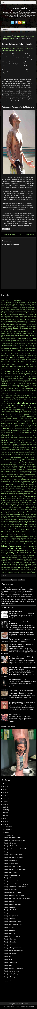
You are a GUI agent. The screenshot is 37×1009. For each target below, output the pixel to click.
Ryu (32, 524)
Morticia (32, 481)
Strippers (7, 540)
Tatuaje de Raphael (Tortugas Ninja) (14, 895)
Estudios (32, 395)
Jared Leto (14, 440)
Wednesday (29, 569)
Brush (11, 333)
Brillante (34, 331)
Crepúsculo (6, 363)
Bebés (7, 324)
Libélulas (3, 456)
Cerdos (11, 345)
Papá (13, 496)
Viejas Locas (10, 567)
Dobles (3, 380)
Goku (11, 416)
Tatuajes (32, 36)
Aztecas (21, 319)
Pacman (9, 495)
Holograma (21, 427)
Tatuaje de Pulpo (9, 901)
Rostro (26, 524)
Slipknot (34, 533)
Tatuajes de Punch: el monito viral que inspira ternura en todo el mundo (22, 668)
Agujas (34, 302)
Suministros (30, 540)
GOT (23, 416)
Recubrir (34, 518)
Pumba (22, 514)
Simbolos (33, 531)
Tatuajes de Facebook (29, 548)
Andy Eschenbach (27, 309)
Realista (29, 518)
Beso (2, 326)
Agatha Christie (22, 302)
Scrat (6, 529)
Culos (28, 366)
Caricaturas (13, 340)
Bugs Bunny (18, 333)
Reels (9, 519)
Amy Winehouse (26, 307)
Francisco (3, 407)
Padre (13, 495)
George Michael (18, 414)
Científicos (15, 352)
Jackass (23, 439)
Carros (9, 342)
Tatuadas (25, 546)
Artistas (16, 316)
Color (10, 357)
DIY (25, 378)
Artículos (11, 316)
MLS (27, 479)
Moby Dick (30, 479)
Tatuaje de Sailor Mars (10, 878)
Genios (8, 414)
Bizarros (28, 326)
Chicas (17, 348)
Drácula (27, 380)
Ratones (24, 516)
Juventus (31, 446)
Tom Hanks (20, 557)
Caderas (22, 335)
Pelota (4, 502)
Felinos (11, 399)
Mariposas (7, 471)
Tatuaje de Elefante (9, 933)
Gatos (21, 413)
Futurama (7, 411)
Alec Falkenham (32, 304)
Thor (21, 555)
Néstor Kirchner (32, 486)
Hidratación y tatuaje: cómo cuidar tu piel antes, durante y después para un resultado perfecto (21, 634)
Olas (35, 491)
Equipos (3, 392)
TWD (24, 560)
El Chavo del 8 (16, 383)
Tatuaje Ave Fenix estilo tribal (12, 860)
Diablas (7, 375)
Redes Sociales (4, 519)
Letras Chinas (27, 454)
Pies (18, 506)
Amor (21, 307)
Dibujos (21, 375)
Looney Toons (5, 459)
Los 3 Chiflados (12, 459)
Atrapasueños (4, 318)
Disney (14, 378)
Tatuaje (27, 36)
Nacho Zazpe (17, 484)
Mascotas (26, 473)
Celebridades (33, 343)
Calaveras (28, 335)
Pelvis (12, 502)
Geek (34, 413)
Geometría (12, 414)
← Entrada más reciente (8, 234)
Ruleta (29, 524)
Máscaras (10, 473)
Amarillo (13, 307)
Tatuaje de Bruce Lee (10, 843)
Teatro (34, 550)
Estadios (34, 394)
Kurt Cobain (33, 447)
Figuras (8, 401)
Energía (18, 390)
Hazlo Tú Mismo (28, 421)
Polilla (18, 511)
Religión (17, 519)
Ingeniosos (33, 432)
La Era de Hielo (21, 449)
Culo (25, 366)
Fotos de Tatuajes (19, 8)
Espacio (29, 392)
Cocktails (3, 355)
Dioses (21, 376)
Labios (34, 451)
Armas (20, 314)
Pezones (31, 504)
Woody (30, 571)
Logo (29, 457)
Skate (21, 533)
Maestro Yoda (16, 464)
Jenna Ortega (4, 442)
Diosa (18, 376)
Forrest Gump (12, 403)
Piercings (9, 506)
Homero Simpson (19, 428)
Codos (9, 355)
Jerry (8, 442)
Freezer (9, 409)
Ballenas (10, 321)
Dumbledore (14, 381)
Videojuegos (28, 566)
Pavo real (8, 500)
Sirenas (11, 533)
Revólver (3, 521)
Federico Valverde (5, 399)
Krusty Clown (26, 447)
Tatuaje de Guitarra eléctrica (12, 875)
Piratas (27, 507)
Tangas (2, 543)
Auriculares (11, 318)
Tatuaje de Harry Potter (10, 872)
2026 (33, 299)
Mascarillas (15, 473)
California (34, 335)
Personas (11, 504)
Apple (17, 312)
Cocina (34, 353)
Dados (15, 368)
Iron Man (32, 437)
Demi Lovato (27, 369)
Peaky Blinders (18, 500)
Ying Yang (16, 572)
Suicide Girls (16, 540)
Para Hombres (29, 497)
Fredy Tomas (4, 409)
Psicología (12, 514)
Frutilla (26, 409)
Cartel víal (17, 342)
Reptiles (29, 519)
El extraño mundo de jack (12, 385)
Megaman (30, 474)
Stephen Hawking (25, 536)
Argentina (3, 314)
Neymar (7, 488)
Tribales (3, 561)
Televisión (16, 552)
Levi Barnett (33, 454)
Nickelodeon (12, 488)
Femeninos (17, 399)
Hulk (12, 430)
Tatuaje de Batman (9, 919)
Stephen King (33, 536)
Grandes (30, 416)
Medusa (26, 474)
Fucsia (30, 409)
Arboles (26, 312)
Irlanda (22, 437)
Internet (12, 437)
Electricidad (16, 388)
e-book (22, 381)
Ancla (21, 309)
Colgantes (24, 355)
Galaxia (12, 411)
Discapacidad (26, 376)
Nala (27, 484)
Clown (23, 353)
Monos (12, 481)
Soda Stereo (9, 534)
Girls (35, 414)
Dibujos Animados (30, 375)
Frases (14, 407)
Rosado (14, 524)
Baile (7, 321)
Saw (35, 528)
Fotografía (3, 405)
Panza (8, 496)
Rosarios (18, 524)
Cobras (27, 353)
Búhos (23, 333)
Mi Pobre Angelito (31, 476)
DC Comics (33, 368)
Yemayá (12, 572)
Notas (19, 489)
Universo (16, 562)
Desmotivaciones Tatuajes (28, 371)
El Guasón (22, 385)
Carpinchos (33, 340)
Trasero (26, 559)
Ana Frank (33, 307)
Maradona (26, 467)
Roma (2, 524)
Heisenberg (3, 423)
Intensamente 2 (25, 435)
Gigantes (26, 415)
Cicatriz (34, 350)
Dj (26, 378)
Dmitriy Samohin (32, 378)
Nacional (23, 484)
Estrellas (27, 395)
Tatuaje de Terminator (10, 889)
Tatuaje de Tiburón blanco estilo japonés (15, 840)
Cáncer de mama (32, 337)
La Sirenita (19, 451)
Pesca (18, 504)
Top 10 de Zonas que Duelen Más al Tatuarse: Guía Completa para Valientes (22, 703)
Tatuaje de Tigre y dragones (12, 936)
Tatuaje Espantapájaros (10, 962)
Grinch (2, 418)
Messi (6, 476)
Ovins (32, 493)
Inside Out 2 (26, 434)
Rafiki (5, 516)
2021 (4, 798)
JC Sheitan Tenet (25, 440)
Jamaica (27, 439)
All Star (8, 307)
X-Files (4, 572)
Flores (34, 401)
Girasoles (31, 414)
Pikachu (22, 506)
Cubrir (23, 364)
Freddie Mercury (23, 407)
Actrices (9, 302)
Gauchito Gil (30, 413)
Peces (24, 500)
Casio (5, 343)
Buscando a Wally (29, 333)
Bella (21, 324)
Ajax (2, 304)
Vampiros (18, 564)
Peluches (8, 502)
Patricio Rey (30, 498)
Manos (34, 466)
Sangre (15, 528)
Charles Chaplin (29, 345)
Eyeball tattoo (15, 397)
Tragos (21, 559)
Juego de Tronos (9, 446)
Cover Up (19, 361)
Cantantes (9, 35)
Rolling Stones (32, 523)
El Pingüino (15, 387)
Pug (16, 514)
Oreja (20, 493)
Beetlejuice (17, 324)
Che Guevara (8, 347)
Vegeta (34, 564)
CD (26, 343)
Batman (3, 324)
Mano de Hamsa (27, 466)
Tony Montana (26, 557)
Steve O (7, 538)
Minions (11, 479)
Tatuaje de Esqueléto (10, 942)
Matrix (8, 474)
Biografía (23, 326)
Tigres (31, 556)
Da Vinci (10, 368)
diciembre (7, 826)
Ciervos (20, 352)
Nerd (27, 486)
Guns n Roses (24, 418)
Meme (34, 474)
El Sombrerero (10, 388)
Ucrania (34, 560)
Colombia (6, 357)
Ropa (10, 524)
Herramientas (4, 425)
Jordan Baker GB (23, 444)
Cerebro (15, 345)
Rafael (2, 516)
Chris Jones (25, 350)
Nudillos (3, 491)
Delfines (20, 369)
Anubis (9, 312)
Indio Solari (14, 432)
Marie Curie (11, 469)
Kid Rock (7, 447)
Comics (22, 358)
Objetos (14, 491)
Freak (18, 407)
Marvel (5, 473)
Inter (31, 435)
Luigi (6, 462)
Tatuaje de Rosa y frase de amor (13, 948)
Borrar (2, 331)
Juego (2, 446)
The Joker (6, 555)
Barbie (34, 321)
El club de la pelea (24, 383)
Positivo (8, 512)
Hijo (12, 425)
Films (11, 401)
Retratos (33, 519)
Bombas (22, 330)
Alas (14, 304)
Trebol (34, 559)
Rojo (27, 523)
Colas (20, 355)
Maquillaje (10, 467)
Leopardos (17, 454)
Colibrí (27, 355)
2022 (24, 299)
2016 (16, 299)
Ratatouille (19, 516)
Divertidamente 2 (20, 378)
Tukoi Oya (16, 560)
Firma (19, 401)
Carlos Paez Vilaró (21, 340)
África (17, 302)
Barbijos (3, 323)
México (24, 476)
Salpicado (12, 526)
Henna (18, 423)
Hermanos (33, 423)
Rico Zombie (14, 521)
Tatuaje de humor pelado (11, 977)
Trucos (12, 560)
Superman (17, 541)
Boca (12, 330)
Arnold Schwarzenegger (27, 314)
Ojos (32, 491)
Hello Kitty (14, 423)
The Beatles (31, 554)
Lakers (11, 452)
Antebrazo (26, 311)
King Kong (11, 447)
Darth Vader (20, 368)
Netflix (2, 488)
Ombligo (9, 493)
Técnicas (3, 552)
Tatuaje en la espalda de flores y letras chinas (17, 898)
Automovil (22, 318)
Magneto (30, 464)
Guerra (8, 418)
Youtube (20, 572)
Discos (30, 376)
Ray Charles (29, 516)
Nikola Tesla (32, 488)
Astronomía (30, 316)
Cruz (12, 364)
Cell (6, 345)
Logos (32, 457)
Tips (9, 557)
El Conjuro (32, 383)
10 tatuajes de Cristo (15, 714)
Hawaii (21, 421)
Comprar (31, 357)
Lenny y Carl (4, 454)
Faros (35, 397)
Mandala (11, 466)
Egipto (9, 383)
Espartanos (22, 394)
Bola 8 (18, 330)
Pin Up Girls (27, 506)
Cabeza (17, 335)
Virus (6, 569)
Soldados (18, 534)
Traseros (30, 559)
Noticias (24, 489)
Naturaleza (17, 486)
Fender (29, 399)
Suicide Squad (23, 540)
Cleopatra (19, 353)
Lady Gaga (7, 452)
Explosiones (8, 397)
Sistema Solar (16, 533)
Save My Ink (30, 528)
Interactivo (7, 437)
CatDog (19, 343)
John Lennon (8, 444)
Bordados (34, 330)
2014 (11, 299)
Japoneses (4, 441)
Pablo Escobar (4, 495)
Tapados (17, 543)
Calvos (2, 337)
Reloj (21, 519)
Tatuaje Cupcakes (9, 927)
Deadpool (3, 369)
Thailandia (19, 554)
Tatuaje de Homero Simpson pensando (15, 869)
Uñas (21, 562)
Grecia (34, 416)
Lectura (20, 452)
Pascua (24, 498)
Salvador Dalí (21, 526)
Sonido (25, 534)
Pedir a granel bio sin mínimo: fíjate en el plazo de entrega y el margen (21, 691)
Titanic (12, 557)
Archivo (21, 580)
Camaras (7, 337)
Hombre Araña (28, 427)
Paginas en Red (11, 1006)
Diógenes (13, 376)
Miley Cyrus (30, 478)
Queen (31, 514)
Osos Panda (27, 493)
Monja (8, 481)
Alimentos (3, 307)
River (34, 521)
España (17, 394)
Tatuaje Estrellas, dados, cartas (12, 974)
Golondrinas (15, 416)
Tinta (2, 557)
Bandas (22, 321)
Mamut (6, 466)
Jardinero (9, 440)
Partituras (19, 498)
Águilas (31, 302)
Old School (4, 493)
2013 (8, 299)
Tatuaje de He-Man (9, 930)
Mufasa (10, 483)
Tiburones (26, 555)
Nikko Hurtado (25, 488)
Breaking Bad (28, 331)
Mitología (23, 479)
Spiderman (4, 536)
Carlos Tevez (28, 340)
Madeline (27, 462)
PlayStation (3, 511)
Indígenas (8, 432)
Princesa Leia (33, 512)
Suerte (11, 540)
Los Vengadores (29, 461)
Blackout (3, 328)
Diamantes (16, 375)
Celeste (3, 345)
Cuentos (31, 364)
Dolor (6, 380)
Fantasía (31, 397)
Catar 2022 (14, 343)
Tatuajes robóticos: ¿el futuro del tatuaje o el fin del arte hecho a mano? (22, 657)
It (35, 437)
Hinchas (16, 425)
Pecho (28, 500)
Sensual (27, 529)
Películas (33, 500)
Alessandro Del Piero (6, 305)
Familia (26, 397)
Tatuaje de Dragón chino (11, 910)
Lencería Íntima (32, 452)
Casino (2, 343)
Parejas (14, 498)
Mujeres (24, 483)
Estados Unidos (5, 395)
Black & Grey (33, 326)
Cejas (29, 343)
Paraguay (9, 498)
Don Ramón (11, 380)
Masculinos (33, 473)
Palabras (30, 495)
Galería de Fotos (21, 411)
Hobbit (7, 427)
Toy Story (17, 559)
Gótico (25, 416)
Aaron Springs (10, 300)
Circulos (34, 352)
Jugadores (16, 446)
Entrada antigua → (30, 234)
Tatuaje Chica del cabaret (11, 863)
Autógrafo (17, 318)
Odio (29, 491)
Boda (15, 330)
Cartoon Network (25, 342)
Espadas (34, 392)
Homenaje (12, 428)
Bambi (14, 321)
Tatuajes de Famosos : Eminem (12, 892)
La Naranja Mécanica (11, 451)
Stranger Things (28, 538)
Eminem (7, 390)
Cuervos (16, 366)
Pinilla (2, 507)
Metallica (15, 476)
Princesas (3, 514)
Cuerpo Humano (10, 366)
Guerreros (13, 418)
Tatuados (3, 548)
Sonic (22, 534)
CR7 (23, 361)
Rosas (22, 524)
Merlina (3, 476)
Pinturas (16, 507)
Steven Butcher (13, 538)
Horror (26, 429)
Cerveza (23, 345)
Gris (5, 418)
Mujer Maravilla (17, 483)
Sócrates (3, 534)
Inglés (8, 434)
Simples (7, 533)
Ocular (21, 491)
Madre (31, 462)
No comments (19, 50)
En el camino (12, 390)
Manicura (20, 466)
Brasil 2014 (18, 331)
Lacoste (2, 452)
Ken (35, 446)
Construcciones (18, 359)
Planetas (22, 509)
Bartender (23, 323)
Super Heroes (10, 541)
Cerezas (19, 345)
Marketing (26, 471)
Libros (12, 456)
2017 (19, 299)
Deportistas (10, 371)
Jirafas (25, 442)
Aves (6, 319)
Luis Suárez (10, 462)
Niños (7, 489)
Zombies (29, 572)
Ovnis (35, 493)
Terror (8, 554)
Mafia (26, 464)
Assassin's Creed (23, 316)
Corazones (29, 359)
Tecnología (10, 552)
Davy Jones (27, 368)
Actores (6, 302)
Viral (35, 567)
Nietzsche (18, 488)
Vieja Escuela (4, 567)
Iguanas (27, 430)
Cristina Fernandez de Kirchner (29, 363)
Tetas (11, 554)
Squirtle (9, 536)
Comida (27, 357)
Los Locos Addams (30, 459)
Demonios (33, 369)
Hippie (29, 425)
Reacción (34, 516)
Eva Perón (3, 397)
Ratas (14, 516)
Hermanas (28, 423)
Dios (16, 376)
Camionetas (19, 337)
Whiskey (34, 569)
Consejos (11, 359)
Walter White (24, 569)
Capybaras (8, 340)
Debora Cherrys (9, 369)
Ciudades (3, 353)
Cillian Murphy (25, 352)
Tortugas (3, 559)
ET (35, 395)
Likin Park (17, 456)
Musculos (3, 484)
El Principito (21, 387)
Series (2, 531)
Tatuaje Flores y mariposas (11, 916)
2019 (22, 299)
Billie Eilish (18, 326)
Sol (14, 534)
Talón (35, 541)
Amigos (17, 307)
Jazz (20, 440)
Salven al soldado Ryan (30, 526)
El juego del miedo (30, 385)
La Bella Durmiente (5, 449)
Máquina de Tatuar (18, 467)
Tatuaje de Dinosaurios (10, 954)
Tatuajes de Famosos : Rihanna (12, 881)
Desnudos (3, 373)
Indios (19, 432)
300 (35, 299)
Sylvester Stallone (24, 541)
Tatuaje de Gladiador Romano (12, 837)
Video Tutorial (21, 566)
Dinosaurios (7, 376)
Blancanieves (9, 328)
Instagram (33, 434)
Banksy (31, 321)
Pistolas (7, 509)
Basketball (28, 323)
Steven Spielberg (21, 538)
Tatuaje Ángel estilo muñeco (12, 971)
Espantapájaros (10, 394)
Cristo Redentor (7, 364)
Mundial (29, 483)
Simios (2, 533)
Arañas (21, 312)
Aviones (9, 319)
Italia (2, 439)
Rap (12, 516)
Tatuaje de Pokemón (10, 939)
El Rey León (28, 387)
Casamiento (33, 342)
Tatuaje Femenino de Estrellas (12, 904)
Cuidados (20, 366)
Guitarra (18, 418)
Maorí (2, 467)
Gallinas (29, 411)
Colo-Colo (31, 355)
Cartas (13, 342)
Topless (31, 557)
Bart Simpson (17, 323)
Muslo (12, 485)
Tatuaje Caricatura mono (11, 913)
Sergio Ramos (33, 529)
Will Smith (7, 571)
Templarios (26, 552)
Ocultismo (26, 491)
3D (2, 301)
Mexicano (20, 476)
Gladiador (3, 416)
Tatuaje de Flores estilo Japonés (13, 921)
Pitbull (11, 509)
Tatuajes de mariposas (15, 611)
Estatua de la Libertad (15, 395)
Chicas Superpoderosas (26, 348)
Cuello (27, 364)
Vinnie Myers (24, 567)
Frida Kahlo (18, 409)
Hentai (23, 423)
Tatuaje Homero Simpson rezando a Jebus (16, 855)
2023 (27, 299)
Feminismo (25, 399)
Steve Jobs (3, 538)
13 (3, 299)
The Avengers (25, 554)
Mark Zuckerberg (20, 471)
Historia (34, 425)
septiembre (8, 835)
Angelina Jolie (4, 311)
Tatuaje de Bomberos (10, 907)
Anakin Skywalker (5, 309)
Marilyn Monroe (24, 469)
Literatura (12, 457)
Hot (29, 429)
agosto (6, 981)
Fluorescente (4, 403)
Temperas (22, 552)
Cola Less (16, 355)
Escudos (24, 392)
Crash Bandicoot (32, 361)
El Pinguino (9, 387)
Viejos (14, 567)
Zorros (33, 572)
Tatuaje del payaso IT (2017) (17, 679)
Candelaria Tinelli (5, 338)
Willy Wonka (12, 571)
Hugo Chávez (8, 430)
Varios (29, 564)
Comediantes (17, 357)
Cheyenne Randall (28, 347)
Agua (28, 302)
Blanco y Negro (18, 328)
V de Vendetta (32, 562)
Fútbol (3, 411)
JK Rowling (29, 442)
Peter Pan (22, 504)
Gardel (13, 413)
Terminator (3, 554)
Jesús (16, 442)
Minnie (15, 479)
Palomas (34, 495)
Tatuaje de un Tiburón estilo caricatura (15, 887)
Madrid (11, 464)
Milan (24, 478)
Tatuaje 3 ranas (8, 852)
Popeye (34, 511)
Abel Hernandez (23, 300)
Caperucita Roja (26, 338)
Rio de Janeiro (25, 521)
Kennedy (3, 447)
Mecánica (22, 474)
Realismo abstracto (12, 518)
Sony (29, 534)
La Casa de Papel (14, 449)
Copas (23, 359)
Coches (30, 353)
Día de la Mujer (22, 373)
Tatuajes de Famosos (8, 38)
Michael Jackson (5, 478)
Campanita (25, 337)
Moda (34, 479)
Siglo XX (17, 531)
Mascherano (21, 473)
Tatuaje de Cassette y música (12, 945)
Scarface (3, 529)
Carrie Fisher (4, 342)
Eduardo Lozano (28, 381)
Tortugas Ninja (10, 559)
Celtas (8, 345)
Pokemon (13, 511)
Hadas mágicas (5, 420)
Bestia (5, 326)
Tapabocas (11, 543)
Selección (10, 529)
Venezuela (3, 566)
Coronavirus (3, 361)
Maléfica (34, 464)
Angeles (34, 309)
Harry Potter (15, 421)
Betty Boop (9, 326)
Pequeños (23, 502)
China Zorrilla (4, 350)
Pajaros (25, 495)
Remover (25, 519)
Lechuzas (15, 452)
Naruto (12, 486)
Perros (34, 502)
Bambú (18, 321)
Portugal (3, 512)
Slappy (30, 533)
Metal (10, 476)
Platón (26, 509)
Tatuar (26, 550)
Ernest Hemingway (10, 392)
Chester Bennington (17, 347)
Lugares (3, 462)
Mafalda (22, 464)
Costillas (14, 361)
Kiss (15, 447)
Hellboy (8, 423)
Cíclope (2, 352)
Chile (34, 348)
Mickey (21, 478)
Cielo (6, 352)
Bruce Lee (3, 333)
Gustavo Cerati (32, 418)
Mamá (2, 466)
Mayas (17, 474)
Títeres (15, 557)
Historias (3, 427)
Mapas (5, 467)
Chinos (15, 350)
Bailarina (3, 321)
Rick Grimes (8, 521)
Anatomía (12, 309)
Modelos (3, 481)
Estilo (22, 395)
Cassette (9, 343)
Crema (2, 363)
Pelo (2, 502)
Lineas (27, 456)
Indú (23, 432)
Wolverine (18, 571)
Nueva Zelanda (9, 491)
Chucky (30, 350)
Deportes (3, 371)
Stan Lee (13, 536)
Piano (34, 504)
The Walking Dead (15, 555)
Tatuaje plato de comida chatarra (13, 951)
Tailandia (31, 541)
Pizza (18, 509)
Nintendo (3, 489)
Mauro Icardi (13, 474)
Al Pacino (6, 304)
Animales (11, 311)
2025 (4, 787)
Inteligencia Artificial (17, 435)
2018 (4, 807)
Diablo (11, 375)
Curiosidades (4, 368)
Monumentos (24, 481)
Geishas (3, 414)
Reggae (13, 519)
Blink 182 (31, 328)
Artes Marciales (5, 316)
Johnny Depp (14, 444)
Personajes (4, 504)
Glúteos (7, 416)
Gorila (20, 416)
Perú (15, 504)
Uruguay (25, 562)
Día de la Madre (14, 373)
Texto (14, 554)
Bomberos (26, 330)
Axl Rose (17, 319)
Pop (30, 511)
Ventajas (12, 566)
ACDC (2, 302)
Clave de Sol (8, 353)
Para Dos (22, 496)
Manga (15, 466)
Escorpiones (18, 392)
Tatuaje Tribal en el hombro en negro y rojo (16, 884)
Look (35, 457)
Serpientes (8, 531)
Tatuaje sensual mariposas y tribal (13, 857)
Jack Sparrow (18, 439)
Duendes (9, 381)
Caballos (8, 335)
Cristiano (11, 363)
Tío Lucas (6, 557)
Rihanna (19, 521)
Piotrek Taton (22, 507)
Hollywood (16, 427)
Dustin (18, 381)
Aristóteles (15, 314)
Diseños (9, 378)
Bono (30, 330)
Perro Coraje (29, 502)
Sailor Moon (6, 526)
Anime (16, 311)
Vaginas (9, 564)
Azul (25, 319)
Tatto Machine (25, 543)
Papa (11, 496)
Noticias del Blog (31, 489)
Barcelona (7, 323)
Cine (31, 352)
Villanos (18, 567)
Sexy (13, 531)
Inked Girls (14, 434)
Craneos (26, 361)
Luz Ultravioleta (20, 462)
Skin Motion (26, 533)
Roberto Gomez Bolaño (6, 523)
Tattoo (14, 36)
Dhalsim (9, 373)
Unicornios (4, 562)
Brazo (23, 332)
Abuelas (34, 300)
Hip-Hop (25, 425)
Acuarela (14, 302)
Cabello (12, 335)
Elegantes (27, 388)
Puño (28, 514)
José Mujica (29, 444)
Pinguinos (34, 506)
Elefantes (22, 388)
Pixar (14, 509)
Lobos (26, 457)
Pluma (8, 511)
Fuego (34, 409)
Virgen (2, 569)
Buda (14, 333)
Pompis (27, 511)
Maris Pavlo (13, 471)
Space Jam (33, 534)
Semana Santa (17, 529)
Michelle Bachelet (14, 478)
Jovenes (34, 444)
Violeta (31, 567)
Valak (13, 564)
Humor (16, 430)
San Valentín (9, 528)
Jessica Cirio (12, 442)
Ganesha (10, 413)
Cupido (34, 366)
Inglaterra (3, 434)
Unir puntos (10, 562)
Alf (12, 305)
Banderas (26, 321)
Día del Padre (29, 373)
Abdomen (17, 301)
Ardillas (34, 312)
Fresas (13, 409)
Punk (26, 514)
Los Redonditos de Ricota (11, 461)
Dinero (2, 376)
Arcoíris (30, 312)
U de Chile (27, 560)
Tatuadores (32, 546)
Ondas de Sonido (15, 493)
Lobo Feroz (21, 457)
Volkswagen (10, 569)
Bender (29, 324)
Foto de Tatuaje (20, 35)
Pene (15, 502)
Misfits (18, 479)
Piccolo (2, 506)
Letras (22, 454)
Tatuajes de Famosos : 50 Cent (12, 866)
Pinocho (6, 507)
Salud (16, 526)
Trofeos (8, 560)
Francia (34, 405)
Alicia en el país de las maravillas (22, 305)
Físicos (22, 401)
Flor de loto (28, 401)
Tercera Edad (33, 552)
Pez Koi (27, 504)
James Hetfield (33, 439)
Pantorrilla (3, 496)
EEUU (5, 383)
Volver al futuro (16, 569)
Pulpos (19, 514)
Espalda (3, 394)
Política (22, 511)
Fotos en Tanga (28, 405)
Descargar (17, 371)
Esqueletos (28, 394)
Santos (25, 528)
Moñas (28, 481)
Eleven (31, 388)
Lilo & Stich (23, 456)
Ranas (8, 516)
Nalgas (31, 485)
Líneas (31, 456)
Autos (27, 318)
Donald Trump (17, 380)
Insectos (20, 434)
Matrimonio (3, 474)
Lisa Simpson (6, 457)
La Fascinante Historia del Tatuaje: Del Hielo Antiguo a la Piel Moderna (22, 645)
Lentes (8, 454)
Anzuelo (14, 312)
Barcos (12, 323)
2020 (4, 801)
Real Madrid (4, 518)
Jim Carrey (21, 442)
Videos (34, 566)
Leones (12, 454)
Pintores (11, 507)
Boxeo (5, 331)
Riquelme (31, 521)
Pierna (14, 506)
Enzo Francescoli (32, 390)
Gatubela (25, 413)
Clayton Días (14, 353)
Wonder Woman (25, 571)
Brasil (13, 331)
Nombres (16, 489)
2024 (30, 299)
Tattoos (18, 546)
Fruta (23, 409)
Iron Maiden (27, 437)
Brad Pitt (9, 331)
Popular (5, 580)
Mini (8, 479)
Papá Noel (17, 496)
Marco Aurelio (4, 469)
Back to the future (31, 319)
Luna (15, 462)
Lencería (27, 452)
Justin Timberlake (7, 36)
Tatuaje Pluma (8, 956)
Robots (14, 523)
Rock (17, 523)
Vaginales (3, 564)
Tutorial (20, 560)
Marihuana (17, 469)
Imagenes (33, 430)
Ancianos (17, 309)
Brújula (7, 333)
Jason (18, 440)
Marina (31, 469)
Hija (9, 425)
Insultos (10, 435)
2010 (5, 299)
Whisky (2, 571)
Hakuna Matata (13, 420)
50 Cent (5, 300)
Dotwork (23, 380)
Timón (34, 555)
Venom (7, 566)
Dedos (16, 369)
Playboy (34, 509)
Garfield (17, 413)
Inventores (17, 437)
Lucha (34, 461)
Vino (28, 567)
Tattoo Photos (20, 36)
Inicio (4, 35)
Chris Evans (20, 350)
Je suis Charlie (33, 440)
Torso (34, 557)
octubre (7, 832)
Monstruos (17, 481)
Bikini (14, 326)
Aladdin (10, 304)
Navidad (23, 486)
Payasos (13, 500)
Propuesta (8, 514)
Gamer (6, 413)
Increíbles (3, 432)
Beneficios (34, 324)
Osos (23, 493)
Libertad (8, 456)
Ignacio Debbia (21, 430)
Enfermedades (24, 390)
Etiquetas (13, 580)
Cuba (15, 364)
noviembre (7, 829)
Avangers (31, 318)
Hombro (6, 429)
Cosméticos (9, 361)
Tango (6, 543)
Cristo (2, 364)
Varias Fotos (24, 564)
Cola (12, 355)
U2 (31, 560)
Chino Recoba (11, 350)
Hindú (20, 425)
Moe (6, 481)
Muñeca (34, 483)
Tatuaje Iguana (8, 965)
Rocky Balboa (23, 523)
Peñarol (18, 502)
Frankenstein (9, 407)
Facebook (21, 397)
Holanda (11, 427)
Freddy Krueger (32, 407)
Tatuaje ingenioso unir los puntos (13, 968)
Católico (23, 343)
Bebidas (12, 324)
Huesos (31, 428)
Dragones (3, 382)
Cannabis (13, 338)
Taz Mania (30, 550)
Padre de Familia (19, 495)
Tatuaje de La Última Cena (11, 846)
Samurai (3, 528)
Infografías (26, 432)
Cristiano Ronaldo (18, 363)
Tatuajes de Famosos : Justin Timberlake (17, 44)
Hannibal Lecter (27, 420)
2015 (13, 299)
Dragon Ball (32, 380)
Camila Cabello (12, 337)
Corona (34, 359)
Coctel (6, 355)
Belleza (25, 324)
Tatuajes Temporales (18, 550)
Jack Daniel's (11, 439)
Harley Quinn (8, 421)
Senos (23, 529)
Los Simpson (21, 461)
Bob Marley (8, 330)
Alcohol (26, 304)
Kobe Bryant (20, 447)
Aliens (34, 305)
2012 (4, 824)
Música (7, 485)
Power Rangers (14, 512)
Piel (5, 506)
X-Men (8, 572)
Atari (35, 316)
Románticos (6, 524)
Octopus (18, 491)
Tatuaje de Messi (8, 726)
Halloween (20, 420)
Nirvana (11, 489)
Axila (13, 319)
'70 (1, 299)
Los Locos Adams (21, 459)
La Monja (3, 451)
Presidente (26, 512)
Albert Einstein (20, 304)
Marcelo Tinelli (32, 467)
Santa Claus (20, 528)
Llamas (17, 457)
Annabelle (20, 311)
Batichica (34, 323)
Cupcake (31, 366)
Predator (20, 512)
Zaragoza (24, 572)
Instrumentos (4, 435)
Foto (14, 35)
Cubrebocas (19, 364)
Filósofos (15, 401)
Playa (30, 509)
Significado (23, 531)
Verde (15, 566)
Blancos (26, 328)
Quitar (34, 514)
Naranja (8, 486)
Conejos (6, 359)
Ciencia (10, 352)
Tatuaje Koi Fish (8, 959)
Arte (35, 314)
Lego (23, 452)
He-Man (34, 421)
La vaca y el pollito (27, 451)
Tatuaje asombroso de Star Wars (13, 924)
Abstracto (30, 300)
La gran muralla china (31, 449)
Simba (28, 531)
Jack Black (6, 439)
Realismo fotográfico (22, 518)
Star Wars (18, 536)
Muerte (6, 483)
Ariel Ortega (10, 314)
